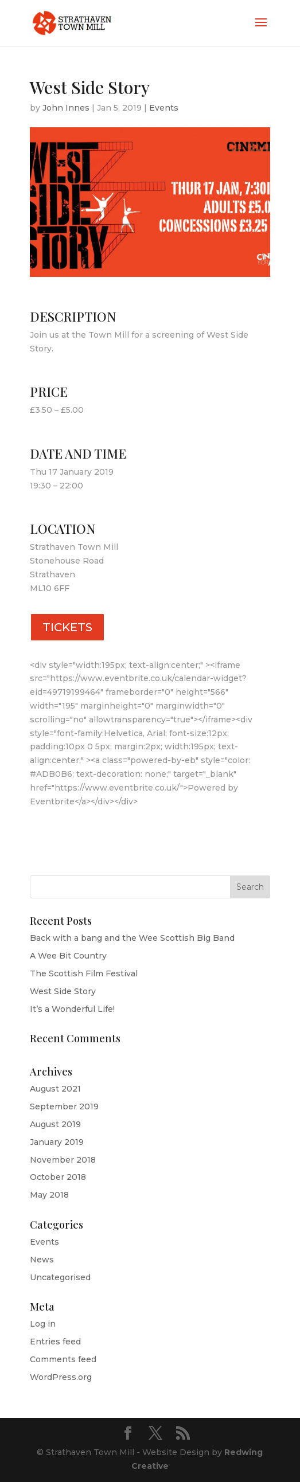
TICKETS (67, 627)
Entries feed (55, 1341)
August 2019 (55, 1124)
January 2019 (57, 1142)
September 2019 (64, 1106)
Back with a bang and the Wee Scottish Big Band (132, 938)
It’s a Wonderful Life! (72, 1009)
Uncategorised (60, 1277)
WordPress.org (61, 1377)
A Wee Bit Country (68, 956)
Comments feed (63, 1359)
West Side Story (63, 991)
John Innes (65, 108)
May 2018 (49, 1195)
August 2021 (55, 1089)
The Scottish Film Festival (84, 973)
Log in (43, 1324)
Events (163, 108)
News (42, 1259)
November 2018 (63, 1160)
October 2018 (58, 1177)
